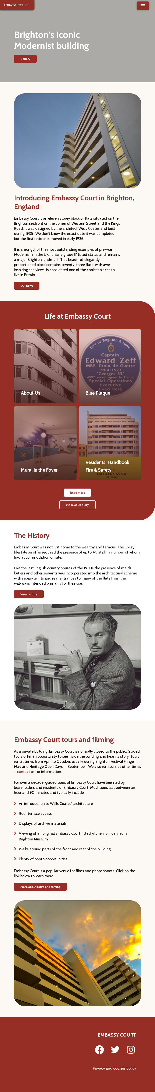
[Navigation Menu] (143, 6)
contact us (26, 771)
